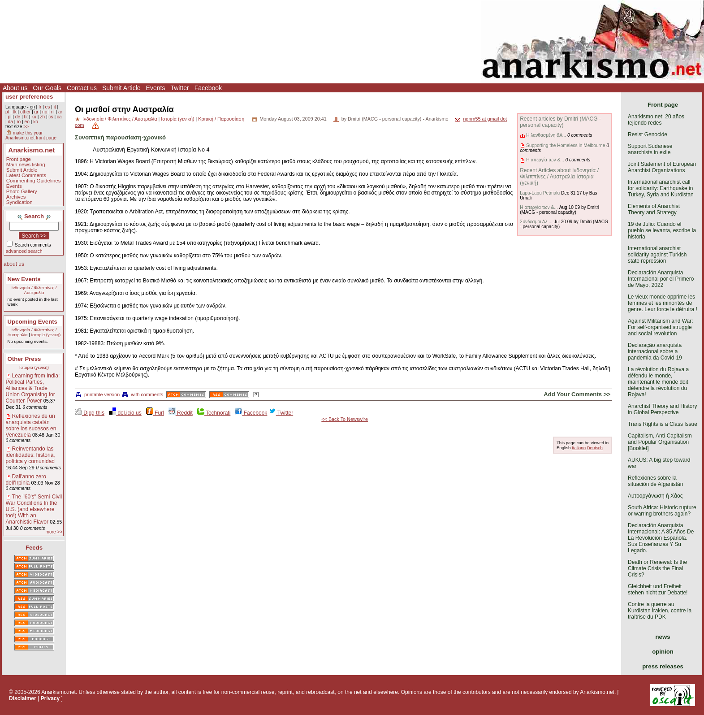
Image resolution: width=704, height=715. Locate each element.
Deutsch (595, 447)
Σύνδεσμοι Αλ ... (536, 221)
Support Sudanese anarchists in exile (650, 149)
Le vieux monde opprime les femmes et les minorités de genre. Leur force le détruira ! (662, 303)
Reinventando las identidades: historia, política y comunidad (30, 455)
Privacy (50, 698)
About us (15, 87)
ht (26, 116)
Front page (18, 159)
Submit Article (121, 87)
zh (42, 116)
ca (59, 116)
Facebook (208, 87)
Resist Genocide (647, 134)
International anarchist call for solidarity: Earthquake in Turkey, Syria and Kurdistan (661, 188)
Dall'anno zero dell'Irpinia (26, 479)
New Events (24, 279)
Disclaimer (22, 698)
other (25, 111)
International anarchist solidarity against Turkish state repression (657, 254)
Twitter (179, 87)
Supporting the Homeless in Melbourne (565, 145)
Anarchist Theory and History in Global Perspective (662, 409)
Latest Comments (26, 175)
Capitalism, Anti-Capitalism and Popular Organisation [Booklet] (660, 442)
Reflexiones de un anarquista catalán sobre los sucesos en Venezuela (31, 425)
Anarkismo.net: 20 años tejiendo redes (656, 119)
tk (15, 111)
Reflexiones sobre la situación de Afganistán (655, 481)
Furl (155, 413)
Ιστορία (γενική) (45, 334)
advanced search (24, 251)
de (17, 116)
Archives (16, 196)
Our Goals (47, 87)
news (663, 636)
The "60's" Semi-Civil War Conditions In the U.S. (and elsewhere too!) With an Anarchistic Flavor (34, 509)
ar (60, 111)
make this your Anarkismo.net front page (30, 135)
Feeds (34, 547)
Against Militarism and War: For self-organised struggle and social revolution (660, 327)
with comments (142, 394)
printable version (98, 394)
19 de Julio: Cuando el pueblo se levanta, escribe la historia (662, 230)
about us (14, 264)
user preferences (29, 96)
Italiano (579, 447)
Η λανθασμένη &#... (546, 135)
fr (40, 106)
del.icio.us (125, 413)
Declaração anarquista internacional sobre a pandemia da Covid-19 (655, 351)
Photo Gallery (21, 191)
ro (19, 121)
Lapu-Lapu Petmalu (540, 193)
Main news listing (25, 164)
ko (35, 121)
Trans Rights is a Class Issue (662, 424)
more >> (53, 531)
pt (7, 111)
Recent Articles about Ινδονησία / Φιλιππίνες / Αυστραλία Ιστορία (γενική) (559, 176)
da (10, 121)
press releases (662, 666)
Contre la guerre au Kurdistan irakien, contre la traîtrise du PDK (659, 610)
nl (53, 111)
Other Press (24, 358)
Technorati (213, 413)
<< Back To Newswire (344, 419)
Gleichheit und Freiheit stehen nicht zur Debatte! (657, 589)
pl (9, 116)
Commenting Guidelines (33, 180)
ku (33, 116)
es (47, 106)
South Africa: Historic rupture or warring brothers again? (662, 510)
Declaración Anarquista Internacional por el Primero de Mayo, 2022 (661, 278)
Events (155, 87)
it (55, 106)
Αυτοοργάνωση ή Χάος (655, 496)
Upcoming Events (32, 321)
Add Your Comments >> (577, 394)
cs (50, 116)
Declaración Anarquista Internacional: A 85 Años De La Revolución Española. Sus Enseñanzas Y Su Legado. (661, 538)
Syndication (19, 202)
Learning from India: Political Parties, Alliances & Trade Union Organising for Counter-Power (33, 388)
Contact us (82, 87)
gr (37, 111)
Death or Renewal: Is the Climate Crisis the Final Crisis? (657, 568)
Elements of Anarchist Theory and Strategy (654, 209)
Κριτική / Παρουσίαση (221, 118)
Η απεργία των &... (545, 159)
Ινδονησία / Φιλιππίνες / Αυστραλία (34, 290)
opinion (663, 651)
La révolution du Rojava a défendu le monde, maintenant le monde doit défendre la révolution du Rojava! (658, 382)
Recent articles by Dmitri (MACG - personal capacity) (560, 122)
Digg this (89, 413)
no (44, 111)
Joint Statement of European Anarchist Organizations (662, 167)
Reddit (180, 413)
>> (26, 126)
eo (27, 121)
